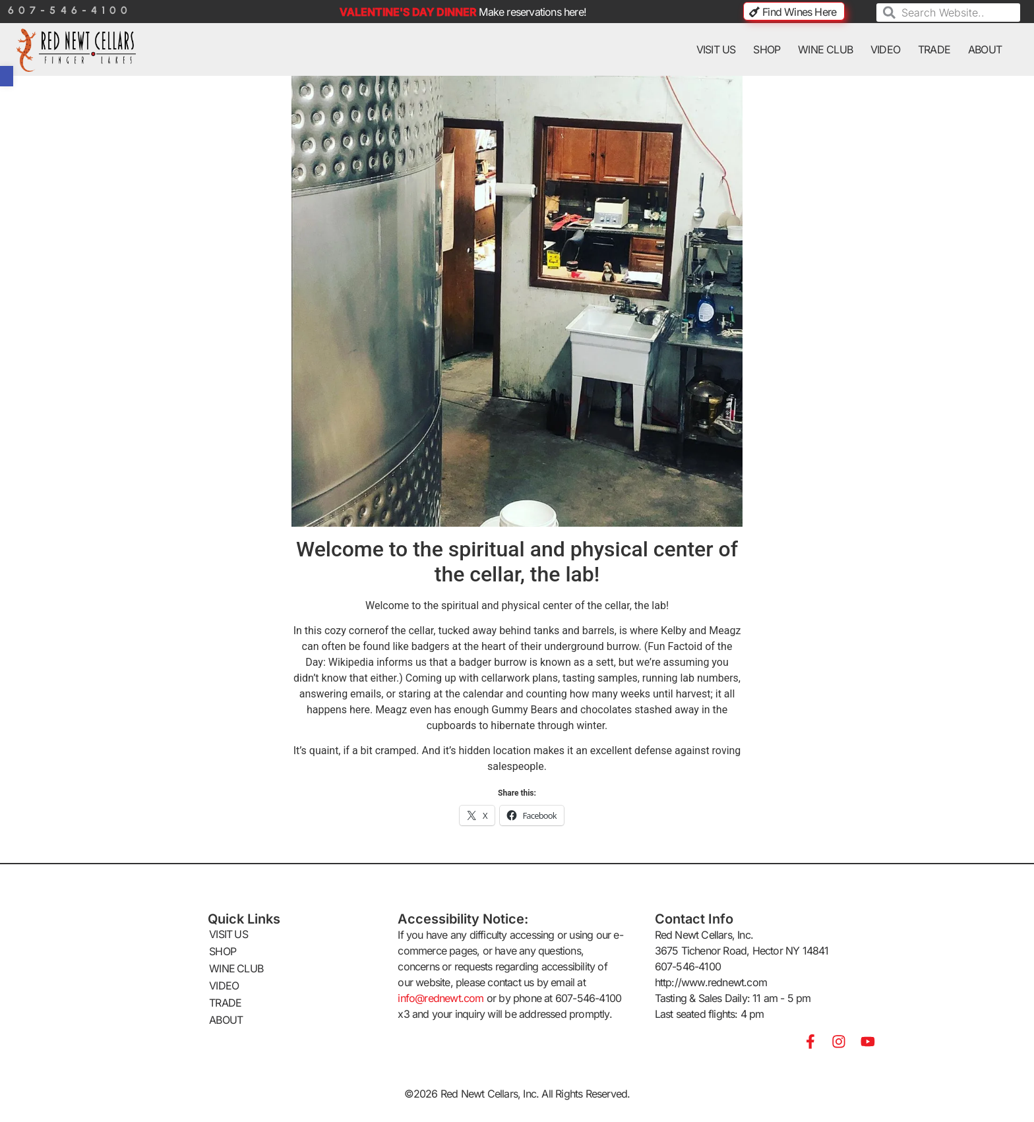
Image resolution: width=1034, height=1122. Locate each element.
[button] (6, 76)
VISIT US (716, 49)
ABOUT (985, 49)
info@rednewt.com (440, 998)
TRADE (934, 49)
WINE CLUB (825, 49)
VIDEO (885, 49)
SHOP (766, 49)
